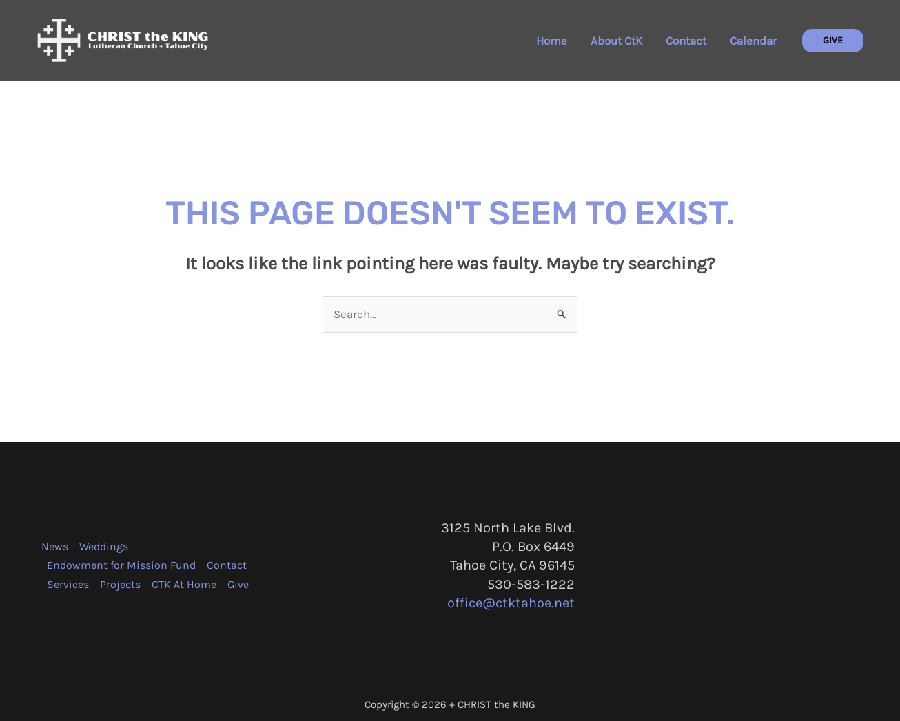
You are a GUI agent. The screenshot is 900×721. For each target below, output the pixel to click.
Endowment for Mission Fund (121, 565)
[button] (832, 40)
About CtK (616, 41)
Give (238, 584)
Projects (120, 584)
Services (68, 584)
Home (551, 41)
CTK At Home (184, 584)
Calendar (753, 41)
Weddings (103, 546)
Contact (686, 41)
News (54, 546)
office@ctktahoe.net (511, 603)
